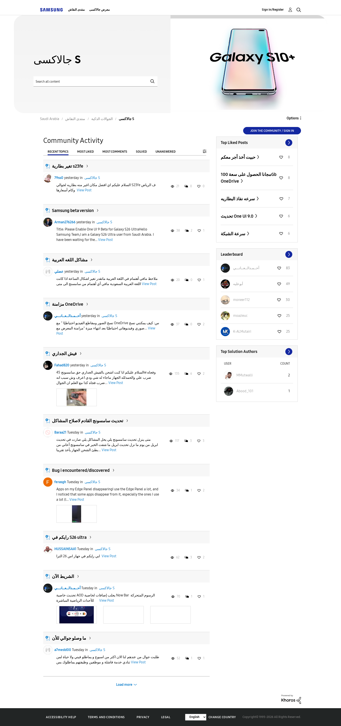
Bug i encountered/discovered (81, 470)
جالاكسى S (92, 178)
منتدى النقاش (76, 10)
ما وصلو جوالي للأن (69, 638)
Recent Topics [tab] (58, 152)
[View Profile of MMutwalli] (244, 375)
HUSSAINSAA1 (65, 549)
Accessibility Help (61, 717)
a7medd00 (62, 650)
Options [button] (293, 118)
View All (257, 143)
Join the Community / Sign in (272, 131)
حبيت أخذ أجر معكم (238, 157)
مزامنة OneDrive (67, 304)
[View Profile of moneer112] (241, 300)
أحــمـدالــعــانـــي (67, 316)
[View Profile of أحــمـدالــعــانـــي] (246, 268)
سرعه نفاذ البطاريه (238, 198)
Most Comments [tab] (114, 152)
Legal (165, 717)
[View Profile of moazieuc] (240, 316)
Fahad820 (61, 365)
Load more (124, 685)
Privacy (143, 717)
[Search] (95, 81)
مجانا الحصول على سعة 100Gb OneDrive (248, 178)
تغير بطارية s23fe (67, 166)
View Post (84, 190)
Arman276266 (64, 222)
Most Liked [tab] (85, 152)
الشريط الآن (63, 576)
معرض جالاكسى (99, 10)
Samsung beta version (73, 210)
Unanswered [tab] (165, 152)
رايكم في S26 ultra (69, 537)
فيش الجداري (64, 353)
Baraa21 (60, 432)
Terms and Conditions (106, 717)
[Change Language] (195, 717)
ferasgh (60, 482)
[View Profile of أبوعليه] (238, 284)
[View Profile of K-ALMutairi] (242, 331)
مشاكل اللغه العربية (70, 259)
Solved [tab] (141, 152)
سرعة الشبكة (233, 233)
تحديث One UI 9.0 (237, 216)
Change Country (222, 717)
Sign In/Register (273, 10)
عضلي (59, 271)
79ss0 (58, 178)
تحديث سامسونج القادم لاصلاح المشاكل (87, 420)
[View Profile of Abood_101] (244, 391)
